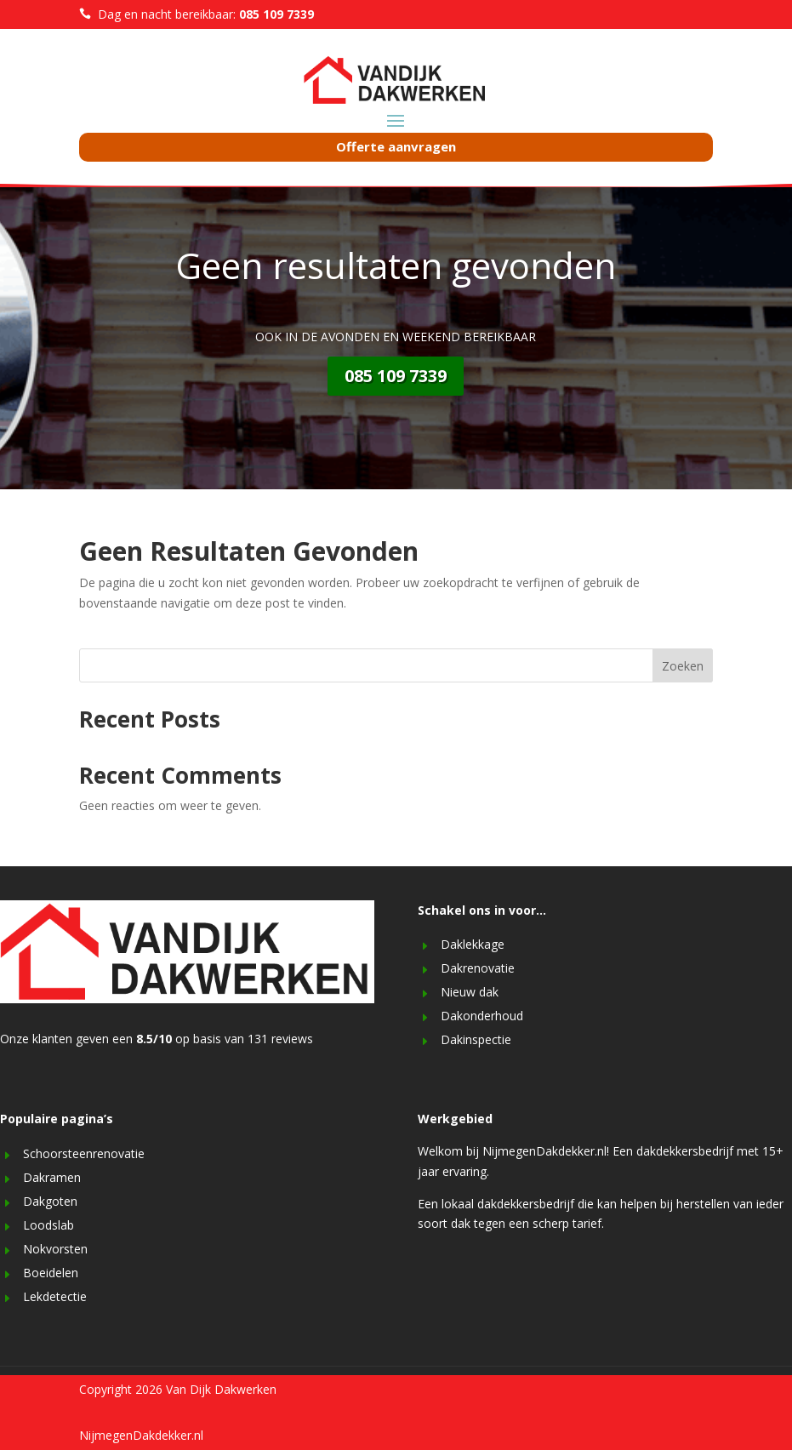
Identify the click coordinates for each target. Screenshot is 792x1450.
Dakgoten (50, 1201)
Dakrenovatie (478, 968)
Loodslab (48, 1225)
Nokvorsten (55, 1249)
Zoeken (683, 666)
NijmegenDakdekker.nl (141, 1435)
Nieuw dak (470, 992)
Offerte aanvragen (396, 146)
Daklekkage (472, 944)
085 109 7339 (396, 375)
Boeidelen (50, 1272)
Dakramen (52, 1177)
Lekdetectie (55, 1296)
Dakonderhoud (482, 1016)
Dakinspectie (476, 1039)
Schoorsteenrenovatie (84, 1153)
